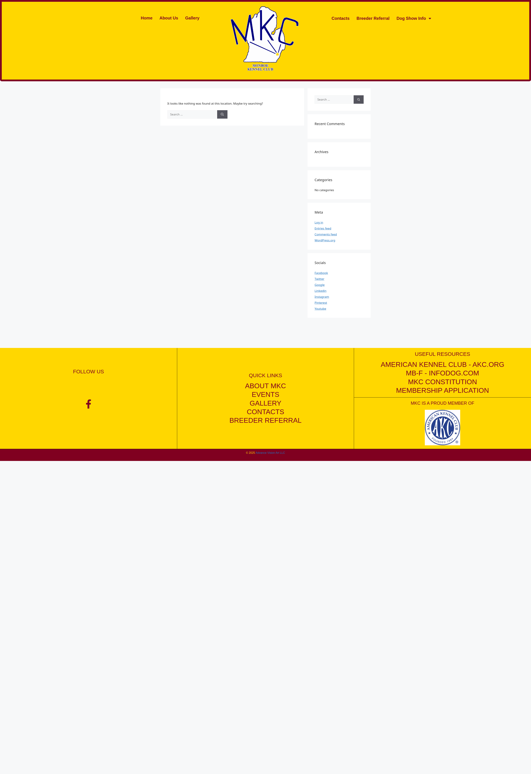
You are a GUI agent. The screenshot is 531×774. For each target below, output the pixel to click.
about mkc (265, 386)
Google (320, 285)
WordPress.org (325, 240)
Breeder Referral (373, 18)
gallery (265, 403)
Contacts (341, 18)
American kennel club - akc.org (442, 364)
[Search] (222, 114)
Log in (319, 222)
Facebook (321, 273)
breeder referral (265, 420)
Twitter (319, 279)
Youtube (320, 309)
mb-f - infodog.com (442, 373)
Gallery (192, 18)
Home (146, 18)
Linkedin (320, 291)
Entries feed (323, 228)
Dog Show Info (414, 18)
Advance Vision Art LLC (270, 452)
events (265, 394)
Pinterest (321, 303)
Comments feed (326, 234)
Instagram (322, 297)
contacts (265, 412)
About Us (168, 18)
